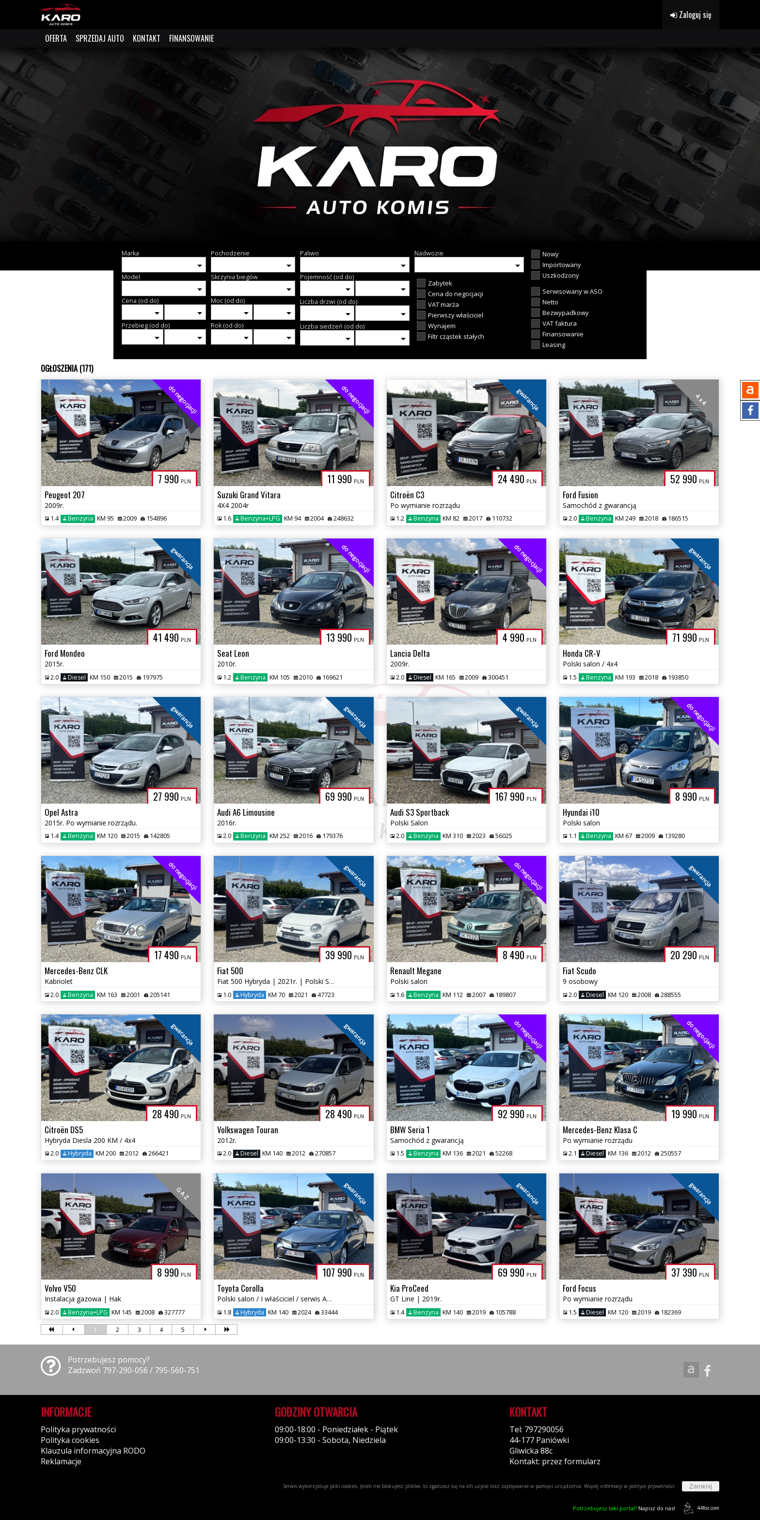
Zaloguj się (691, 14)
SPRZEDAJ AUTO (100, 38)
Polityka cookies (70, 1440)
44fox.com (699, 1508)
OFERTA (56, 38)
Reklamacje (61, 1461)
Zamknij (700, 1486)
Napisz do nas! (624, 1508)
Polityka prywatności (78, 1429)
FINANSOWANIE (191, 38)
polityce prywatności (652, 1486)
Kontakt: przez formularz (555, 1461)
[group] (380, 144)
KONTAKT (146, 38)
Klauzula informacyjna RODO (93, 1450)
